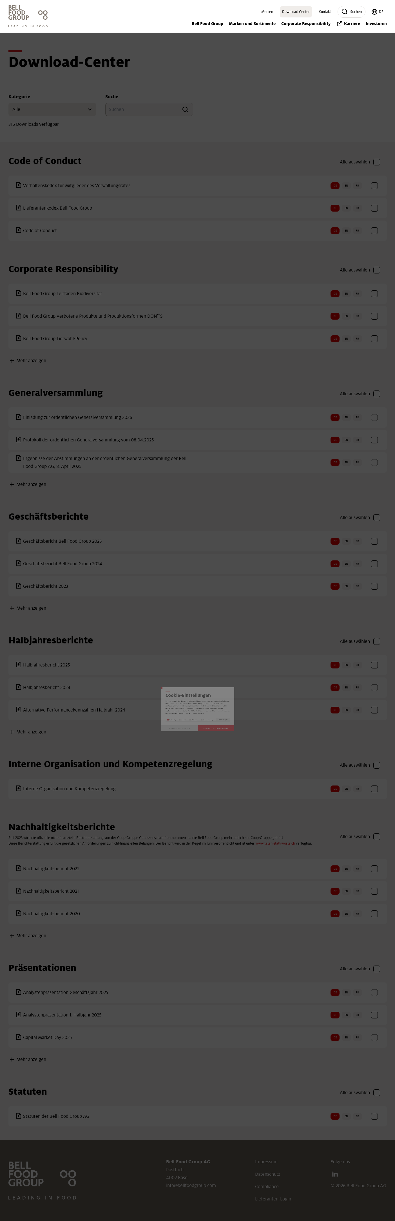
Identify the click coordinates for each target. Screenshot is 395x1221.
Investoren (376, 23)
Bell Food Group (207, 23)
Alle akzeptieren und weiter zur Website (257, 672)
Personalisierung (231, 644)
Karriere (348, 23)
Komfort (152, 644)
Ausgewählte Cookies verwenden (138, 672)
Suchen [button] (351, 11)
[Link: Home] (28, 16)
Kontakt (325, 12)
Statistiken (188, 644)
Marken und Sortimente (252, 23)
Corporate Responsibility (306, 23)
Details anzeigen (279, 644)
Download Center (296, 12)
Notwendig (116, 644)
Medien (267, 12)
